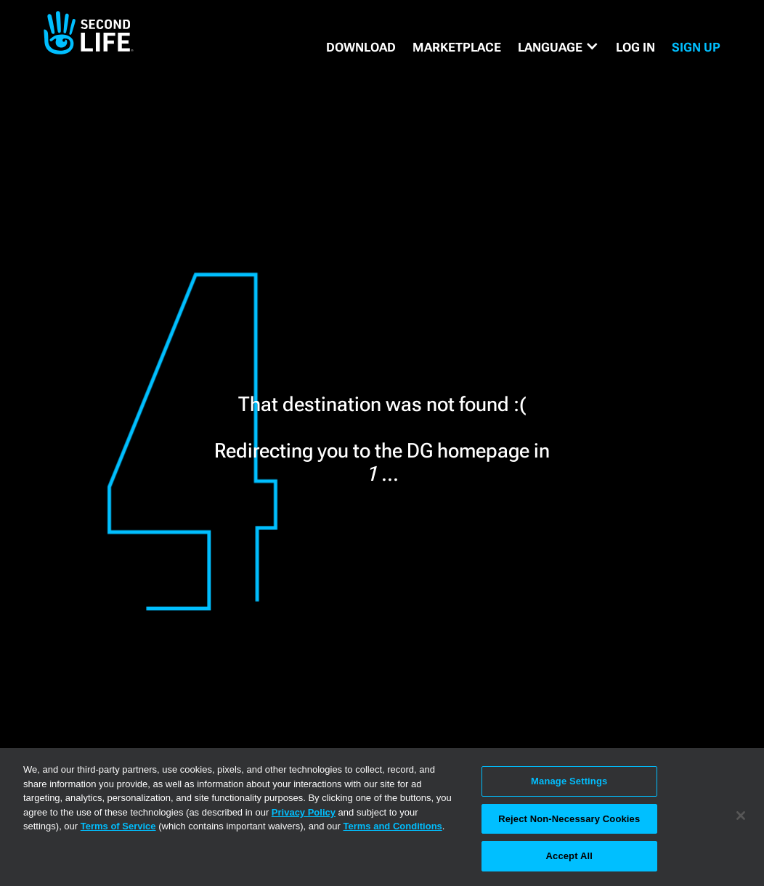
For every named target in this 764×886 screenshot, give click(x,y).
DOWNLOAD (361, 47)
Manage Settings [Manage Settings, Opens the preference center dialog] (569, 781)
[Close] (741, 816)
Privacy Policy (304, 812)
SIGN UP (696, 47)
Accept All (569, 855)
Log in (635, 47)
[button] (558, 47)
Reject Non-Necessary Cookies (569, 818)
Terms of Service (118, 826)
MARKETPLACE (457, 47)
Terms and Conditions (393, 826)
